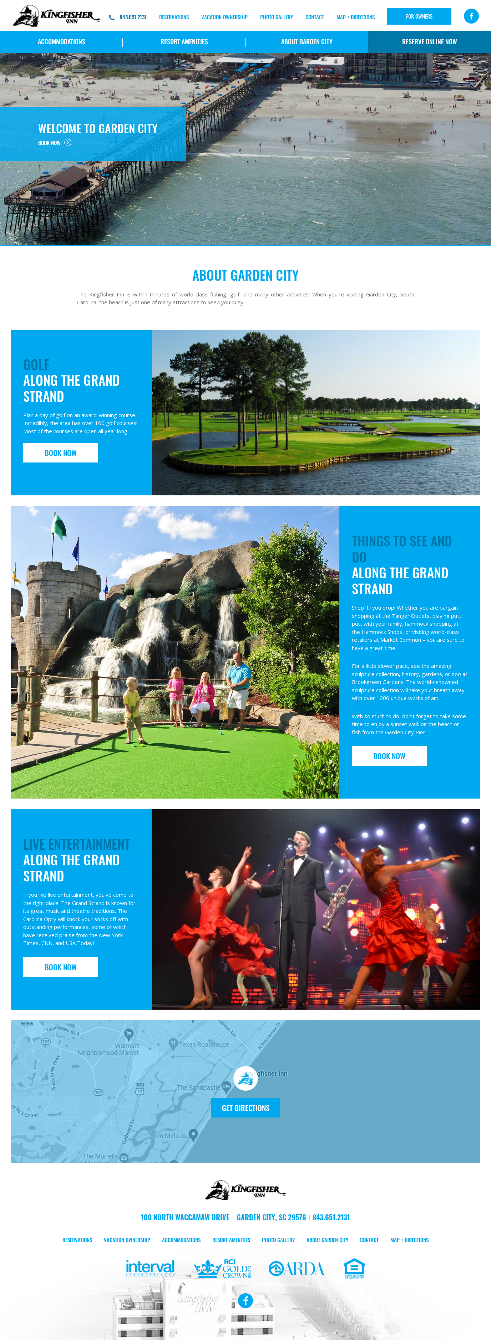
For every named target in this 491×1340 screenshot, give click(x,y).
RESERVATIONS (174, 17)
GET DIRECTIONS (245, 1107)
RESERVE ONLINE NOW (429, 41)
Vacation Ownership (224, 17)
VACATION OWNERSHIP (127, 1240)
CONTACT (314, 17)
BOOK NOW (54, 142)
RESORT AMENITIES (184, 41)
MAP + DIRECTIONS (355, 17)
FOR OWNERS (419, 16)
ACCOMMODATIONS (61, 41)
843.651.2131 (128, 17)
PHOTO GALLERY (276, 17)
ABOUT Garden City (307, 41)
